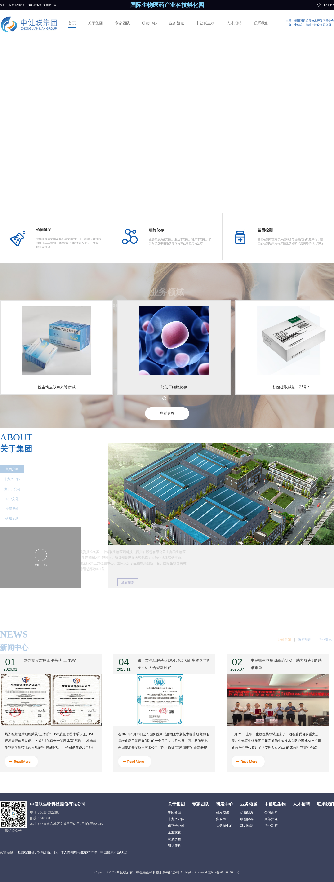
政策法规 (271, 819)
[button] (164, 398)
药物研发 (247, 812)
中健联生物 (205, 23)
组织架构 (12, 519)
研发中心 (149, 23)
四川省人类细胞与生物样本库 (75, 852)
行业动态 (271, 826)
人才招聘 (234, 23)
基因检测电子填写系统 (34, 852)
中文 (318, 5)
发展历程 (12, 509)
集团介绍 (12, 469)
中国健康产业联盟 (113, 852)
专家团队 (122, 23)
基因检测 (247, 826)
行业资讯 (325, 647)
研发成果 (222, 812)
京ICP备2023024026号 (224, 872)
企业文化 (12, 499)
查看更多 (167, 413)
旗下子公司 (12, 489)
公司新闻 (284, 647)
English (329, 5)
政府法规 (304, 647)
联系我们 (261, 23)
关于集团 (95, 23)
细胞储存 (247, 819)
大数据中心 (224, 826)
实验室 (221, 819)
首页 (72, 23)
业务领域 (176, 23)
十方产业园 (12, 479)
